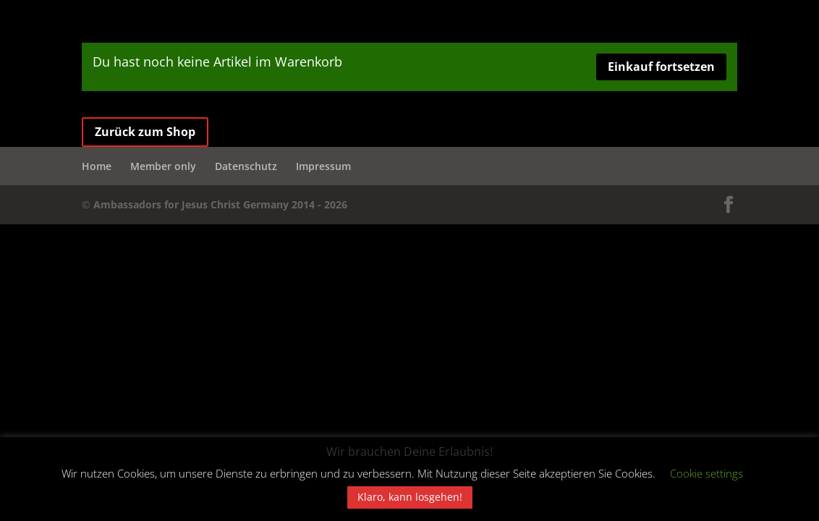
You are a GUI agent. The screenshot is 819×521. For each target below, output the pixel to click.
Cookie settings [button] (706, 473)
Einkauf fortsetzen (661, 67)
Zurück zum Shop (145, 132)
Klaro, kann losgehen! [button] (409, 497)
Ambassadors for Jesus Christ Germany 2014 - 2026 (220, 204)
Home (96, 166)
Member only (163, 166)
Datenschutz (246, 166)
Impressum (323, 166)
